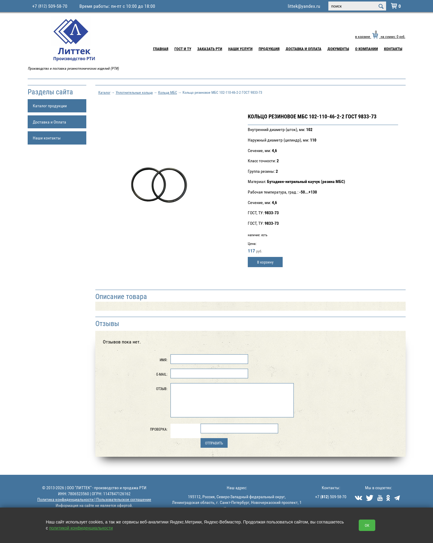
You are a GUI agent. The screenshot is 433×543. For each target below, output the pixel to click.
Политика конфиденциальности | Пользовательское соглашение (94, 499)
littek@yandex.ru (304, 6)
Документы (338, 48)
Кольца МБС (167, 92)
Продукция (269, 48)
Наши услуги (240, 48)
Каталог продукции (50, 105)
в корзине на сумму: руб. (380, 36)
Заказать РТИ (209, 48)
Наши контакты (47, 138)
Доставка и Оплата (303, 48)
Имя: (163, 359)
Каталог (104, 92)
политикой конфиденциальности (81, 528)
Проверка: (158, 429)
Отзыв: (161, 388)
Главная (160, 48)
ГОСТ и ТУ (182, 48)
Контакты (393, 48)
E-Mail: (161, 374)
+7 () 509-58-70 (330, 496)
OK (367, 525)
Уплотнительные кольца (134, 92)
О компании (366, 48)
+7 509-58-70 (49, 6)
